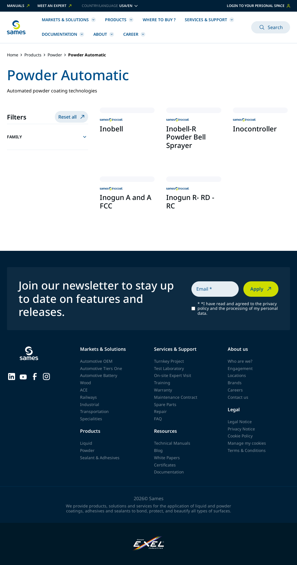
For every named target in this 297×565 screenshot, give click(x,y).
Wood (85, 382)
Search (270, 27)
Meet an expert (55, 5)
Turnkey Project (169, 361)
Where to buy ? (159, 19)
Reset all (72, 116)
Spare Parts (165, 404)
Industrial (89, 404)
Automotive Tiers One (101, 368)
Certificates (165, 465)
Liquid (86, 443)
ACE (84, 390)
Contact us (238, 397)
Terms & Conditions (247, 450)
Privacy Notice (241, 429)
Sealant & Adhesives (99, 457)
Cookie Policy (240, 436)
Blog (158, 450)
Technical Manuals (172, 443)
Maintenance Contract (175, 397)
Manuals (18, 5)
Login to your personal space (258, 5)
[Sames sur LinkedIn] (11, 376)
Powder (55, 55)
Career (134, 34)
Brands (235, 382)
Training (162, 382)
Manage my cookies (247, 443)
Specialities (91, 418)
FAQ (158, 418)
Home (12, 55)
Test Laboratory (169, 368)
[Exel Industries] (148, 543)
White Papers (167, 457)
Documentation (63, 34)
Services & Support (209, 19)
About (103, 34)
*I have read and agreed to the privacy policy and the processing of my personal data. (238, 308)
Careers (235, 390)
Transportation (94, 411)
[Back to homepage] (16, 27)
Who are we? (240, 361)
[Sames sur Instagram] (46, 376)
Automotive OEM (96, 361)
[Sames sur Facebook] (34, 376)
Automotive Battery (98, 375)
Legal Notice (240, 421)
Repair (160, 411)
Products (119, 19)
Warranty (163, 390)
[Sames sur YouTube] (23, 376)
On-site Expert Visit (172, 375)
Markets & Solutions (69, 19)
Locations (237, 375)
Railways (88, 397)
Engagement (240, 368)
